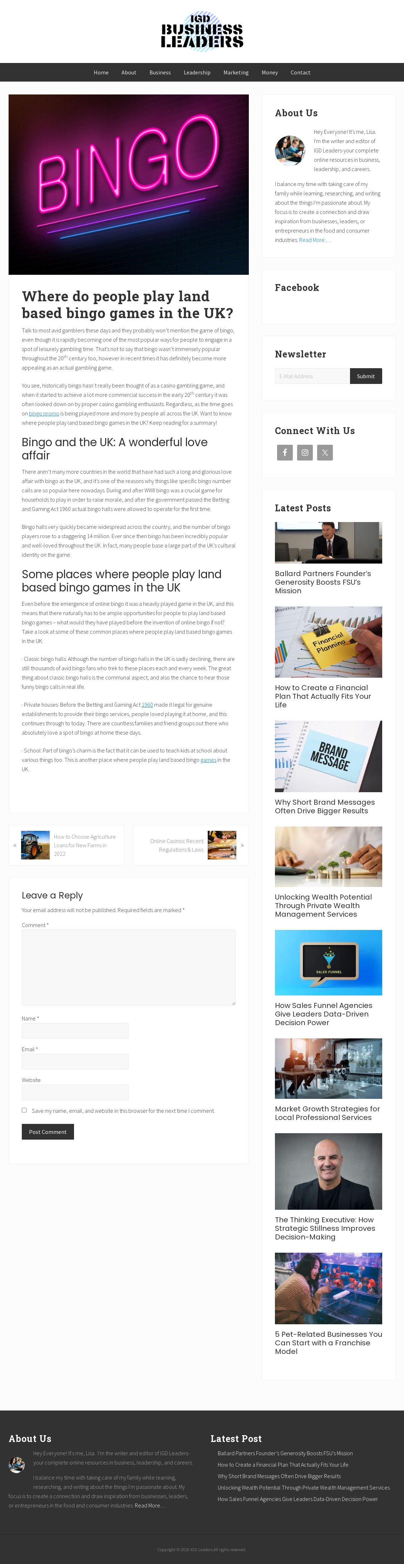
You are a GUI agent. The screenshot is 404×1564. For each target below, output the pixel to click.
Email (30, 1049)
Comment (35, 925)
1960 (147, 704)
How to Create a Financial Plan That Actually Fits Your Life (323, 696)
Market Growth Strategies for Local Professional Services (327, 1113)
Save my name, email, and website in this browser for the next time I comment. (123, 1110)
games (208, 759)
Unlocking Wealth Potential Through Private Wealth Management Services (323, 905)
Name (30, 1018)
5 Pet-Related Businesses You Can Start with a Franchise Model (328, 1342)
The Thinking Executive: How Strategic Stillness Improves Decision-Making (325, 1228)
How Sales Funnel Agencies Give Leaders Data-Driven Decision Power (324, 1014)
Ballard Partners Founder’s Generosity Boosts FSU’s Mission (323, 582)
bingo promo (44, 413)
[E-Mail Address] (313, 376)
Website (31, 1079)
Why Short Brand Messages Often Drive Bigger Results (325, 806)
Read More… (314, 239)
